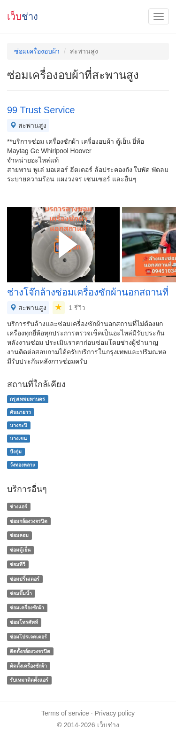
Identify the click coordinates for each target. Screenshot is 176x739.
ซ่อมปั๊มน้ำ (21, 593)
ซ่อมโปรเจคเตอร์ (28, 636)
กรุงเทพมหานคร (27, 399)
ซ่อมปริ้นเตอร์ (24, 579)
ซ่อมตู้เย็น (20, 549)
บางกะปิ (18, 425)
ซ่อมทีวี (17, 564)
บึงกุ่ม (16, 451)
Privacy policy (115, 713)
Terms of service (65, 713)
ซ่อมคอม (19, 535)
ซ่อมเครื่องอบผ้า (37, 51)
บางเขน (18, 438)
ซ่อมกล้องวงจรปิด (28, 521)
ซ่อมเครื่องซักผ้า (27, 608)
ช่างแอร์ (18, 506)
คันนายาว (20, 412)
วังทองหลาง (22, 464)
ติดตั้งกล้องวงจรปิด (30, 651)
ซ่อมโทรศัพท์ (24, 622)
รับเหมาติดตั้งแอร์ (29, 680)
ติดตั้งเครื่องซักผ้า (28, 666)
